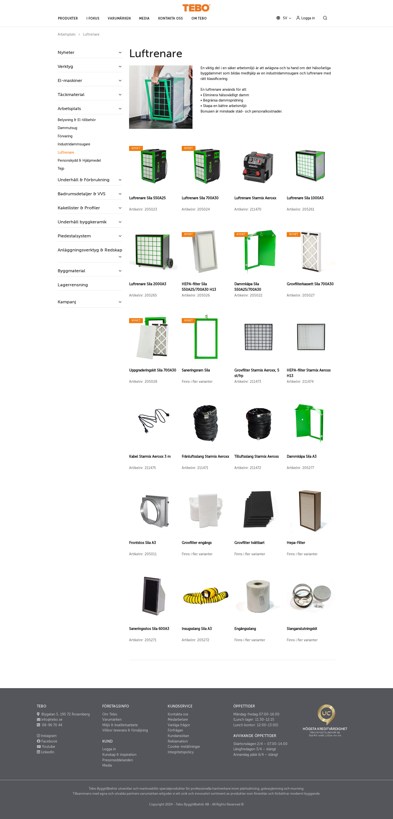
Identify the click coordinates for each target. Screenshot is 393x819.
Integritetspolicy (181, 752)
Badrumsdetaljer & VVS (82, 193)
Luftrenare (91, 34)
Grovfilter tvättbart (249, 543)
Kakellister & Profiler (79, 207)
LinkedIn (45, 752)
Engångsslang (245, 629)
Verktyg (65, 66)
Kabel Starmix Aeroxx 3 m (150, 456)
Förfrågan (175, 730)
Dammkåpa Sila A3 (302, 456)
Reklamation (178, 741)
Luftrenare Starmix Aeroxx (255, 198)
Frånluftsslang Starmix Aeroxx (205, 456)
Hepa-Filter (296, 543)
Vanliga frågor (179, 725)
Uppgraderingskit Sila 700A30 (152, 370)
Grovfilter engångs (197, 543)
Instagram (47, 736)
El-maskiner (70, 80)
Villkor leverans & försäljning (125, 730)
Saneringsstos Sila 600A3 (149, 629)
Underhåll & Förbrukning (84, 179)
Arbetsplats (66, 34)
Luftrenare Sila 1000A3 (305, 198)
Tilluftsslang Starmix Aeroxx (256, 456)
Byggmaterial (71, 270)
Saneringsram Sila (196, 370)
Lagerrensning (73, 284)
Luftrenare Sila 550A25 (147, 198)
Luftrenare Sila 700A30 (200, 198)
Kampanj (67, 301)
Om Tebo (109, 714)
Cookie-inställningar (184, 747)
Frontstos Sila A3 (142, 543)
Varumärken (112, 719)
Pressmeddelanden (117, 760)
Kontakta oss (178, 714)
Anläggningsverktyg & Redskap (90, 249)
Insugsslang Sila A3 (197, 629)
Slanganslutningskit (302, 629)
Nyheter (66, 52)
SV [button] (280, 18)
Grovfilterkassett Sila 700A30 (310, 284)
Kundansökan (178, 736)
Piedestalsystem (74, 235)
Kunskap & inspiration (119, 755)
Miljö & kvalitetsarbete (120, 725)
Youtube (46, 747)
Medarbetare (178, 719)
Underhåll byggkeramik (82, 221)
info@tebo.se (51, 719)
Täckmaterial (71, 94)
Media (107, 765)
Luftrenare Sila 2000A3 (147, 284)
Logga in (305, 18)
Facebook (47, 741)
